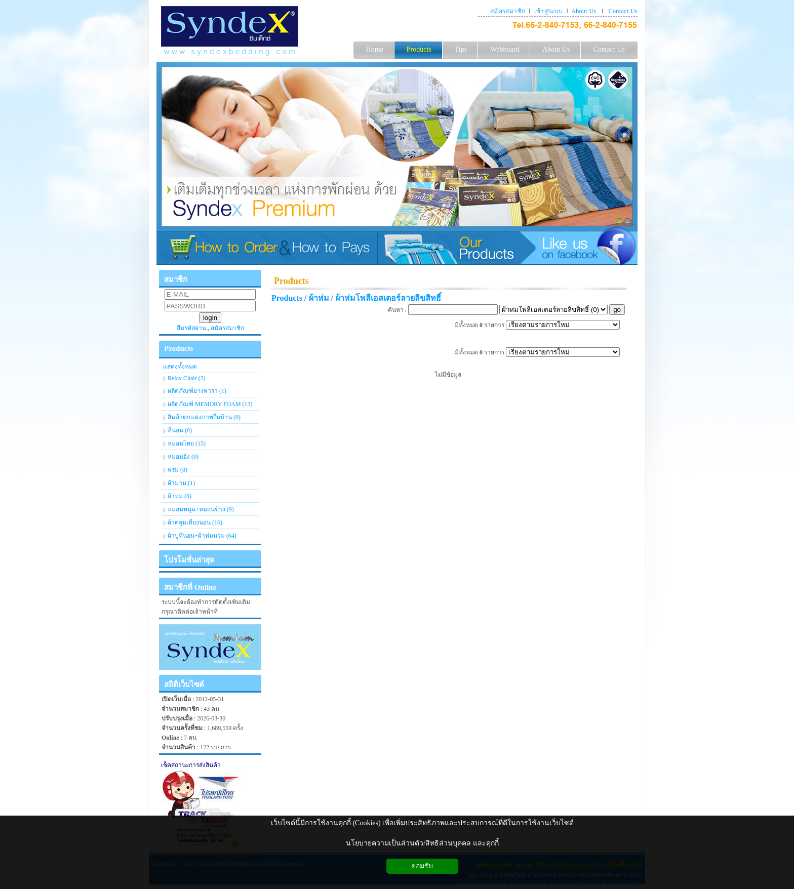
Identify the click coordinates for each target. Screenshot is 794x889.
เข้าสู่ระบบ (548, 11)
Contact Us (623, 11)
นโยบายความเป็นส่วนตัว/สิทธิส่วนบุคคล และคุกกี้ (422, 843)
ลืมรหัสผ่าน (191, 328)
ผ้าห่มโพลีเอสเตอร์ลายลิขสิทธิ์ (388, 298)
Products (291, 281)
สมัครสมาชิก (507, 11)
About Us (583, 11)
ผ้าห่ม (319, 298)
